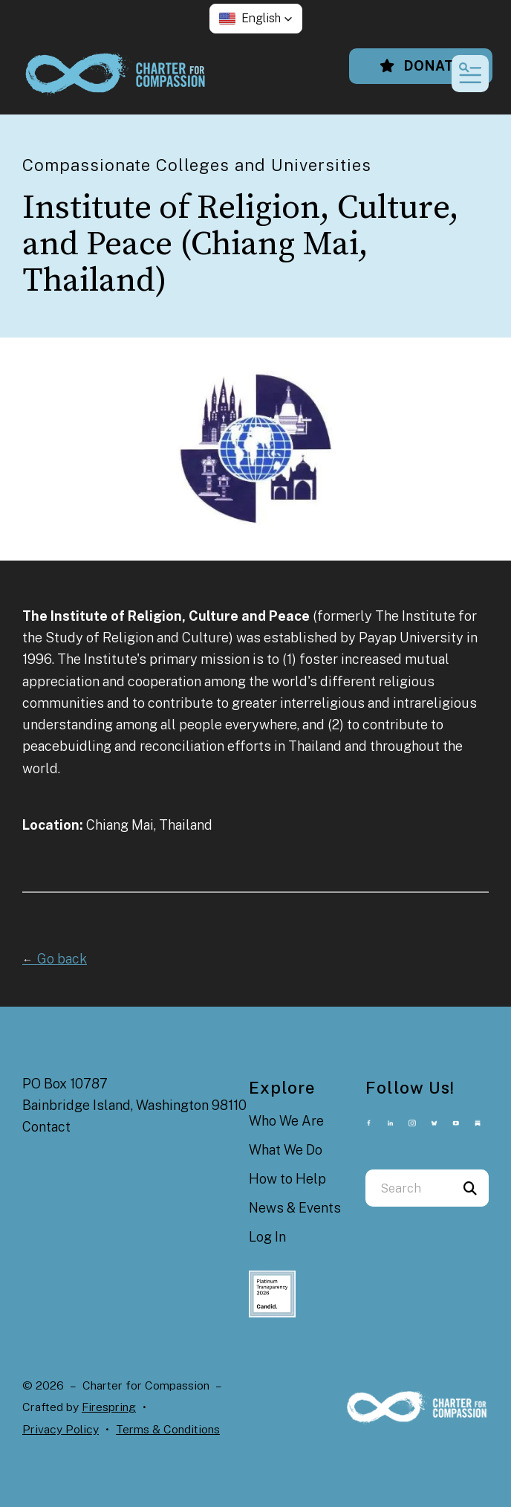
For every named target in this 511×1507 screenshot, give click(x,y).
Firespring (109, 1407)
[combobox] (408, 1188)
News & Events (295, 1208)
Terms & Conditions (168, 1429)
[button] (256, 18)
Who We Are (286, 1121)
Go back (54, 959)
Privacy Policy (60, 1429)
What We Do (285, 1150)
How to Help (287, 1179)
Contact (46, 1127)
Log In (267, 1237)
